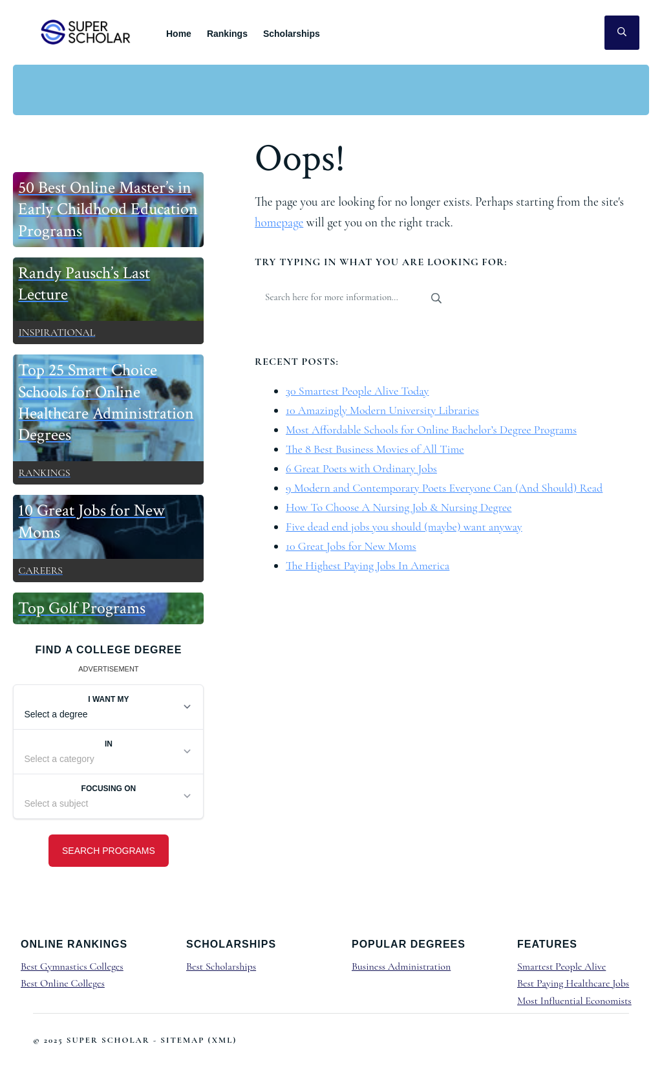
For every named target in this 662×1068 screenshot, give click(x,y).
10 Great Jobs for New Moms (351, 546)
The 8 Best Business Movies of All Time (375, 449)
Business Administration (401, 966)
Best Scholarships (221, 966)
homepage (279, 222)
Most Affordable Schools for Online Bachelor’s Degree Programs (431, 429)
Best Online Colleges (63, 983)
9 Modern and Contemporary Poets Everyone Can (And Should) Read (444, 488)
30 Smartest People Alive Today (357, 391)
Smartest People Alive (561, 966)
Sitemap (182, 1040)
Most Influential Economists (574, 1000)
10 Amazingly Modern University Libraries (382, 410)
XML (222, 1040)
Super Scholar (86, 32)
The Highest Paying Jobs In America (367, 565)
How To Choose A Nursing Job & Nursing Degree (398, 507)
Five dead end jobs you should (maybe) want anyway (404, 526)
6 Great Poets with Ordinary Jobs (361, 468)
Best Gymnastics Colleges (72, 966)
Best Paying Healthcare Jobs (573, 983)
